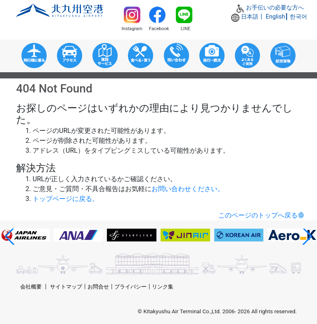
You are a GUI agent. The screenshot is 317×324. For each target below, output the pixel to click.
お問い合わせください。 (187, 189)
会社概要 (31, 287)
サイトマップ (66, 287)
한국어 (298, 16)
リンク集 (162, 287)
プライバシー (130, 287)
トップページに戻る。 (66, 199)
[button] (9, 236)
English (275, 16)
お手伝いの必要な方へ (275, 7)
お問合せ (98, 287)
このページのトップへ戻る (258, 215)
